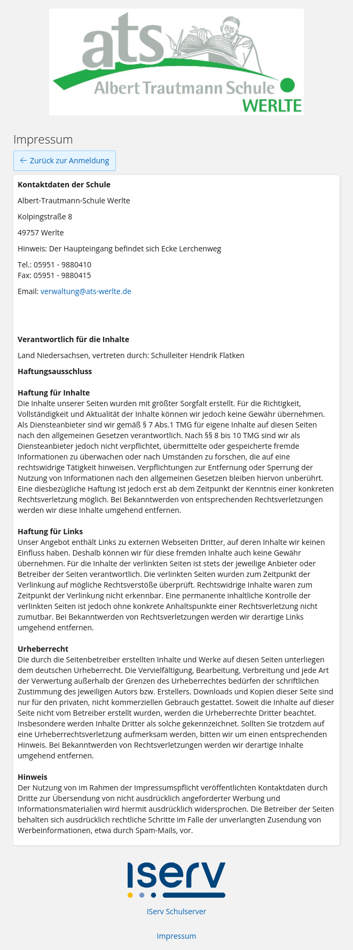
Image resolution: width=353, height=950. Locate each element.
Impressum (177, 936)
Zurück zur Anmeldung (64, 160)
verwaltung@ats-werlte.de (86, 291)
